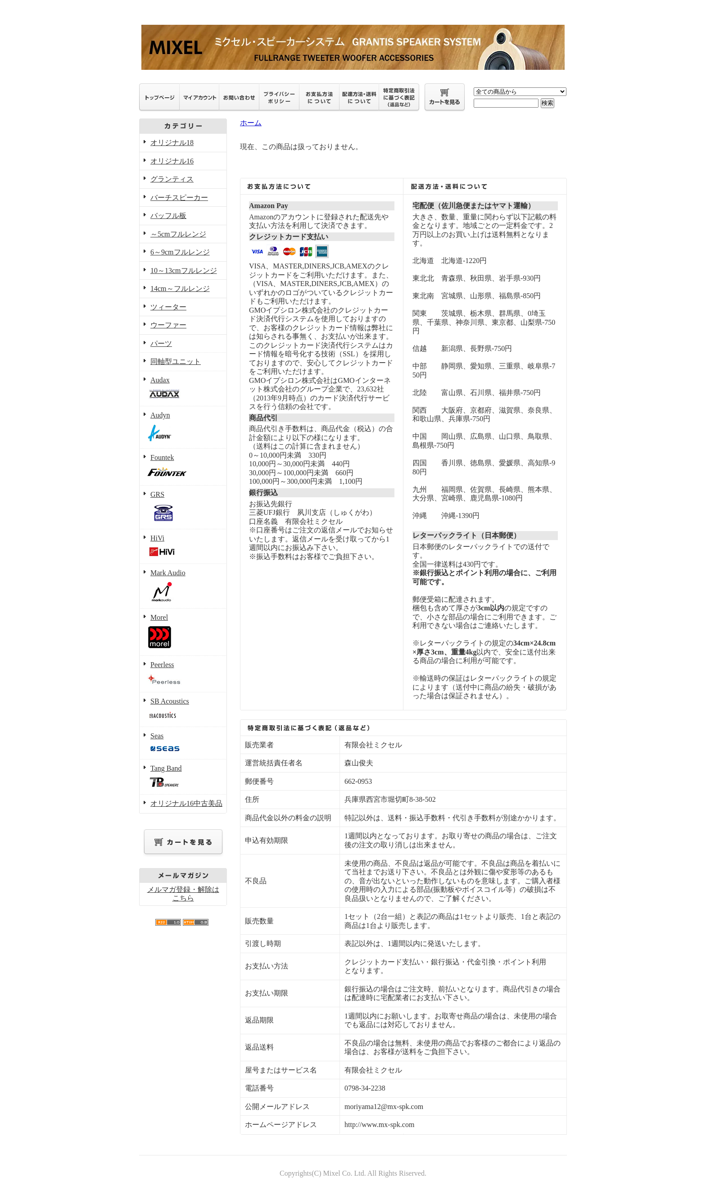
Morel (183, 632)
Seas (183, 743)
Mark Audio (183, 586)
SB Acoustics (183, 710)
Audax (183, 389)
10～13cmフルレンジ (183, 270)
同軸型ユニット (175, 361)
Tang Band (183, 777)
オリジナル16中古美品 (186, 803)
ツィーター (168, 307)
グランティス (172, 179)
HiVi (183, 546)
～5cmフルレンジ (178, 234)
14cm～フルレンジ (180, 288)
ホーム (251, 123)
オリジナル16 (172, 161)
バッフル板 (168, 215)
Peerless (183, 674)
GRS (183, 507)
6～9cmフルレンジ (180, 252)
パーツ (161, 343)
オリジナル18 (172, 142)
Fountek (183, 467)
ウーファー (168, 325)
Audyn (183, 427)
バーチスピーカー (179, 197)
